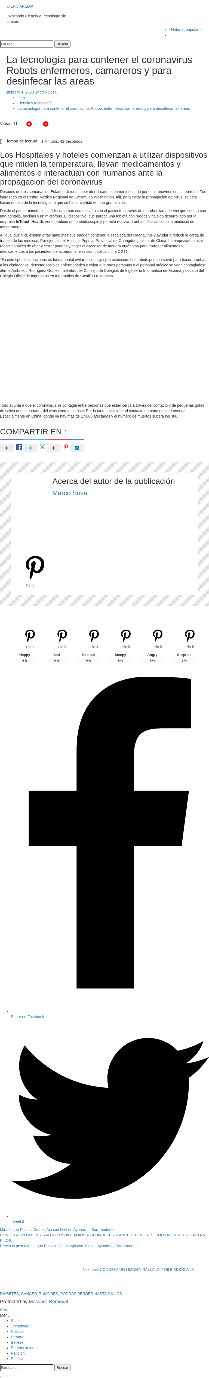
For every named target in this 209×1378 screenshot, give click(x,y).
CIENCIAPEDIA (20, 6)
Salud (16, 1320)
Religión (18, 1353)
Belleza (17, 1342)
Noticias (17, 1331)
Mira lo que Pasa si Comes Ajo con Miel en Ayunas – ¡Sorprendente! (58, 1229)
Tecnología (20, 1326)
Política (17, 1359)
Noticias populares (185, 29)
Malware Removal (48, 1301)
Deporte (17, 1337)
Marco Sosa (46, 92)
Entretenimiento (24, 1348)
